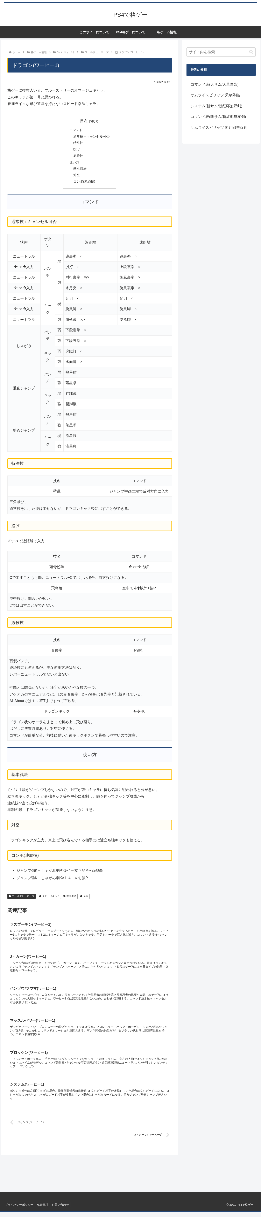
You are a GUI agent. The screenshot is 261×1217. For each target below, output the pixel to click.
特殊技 (78, 143)
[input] (221, 52)
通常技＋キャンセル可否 (91, 137)
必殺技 (78, 157)
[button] (251, 52)
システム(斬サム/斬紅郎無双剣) (216, 106)
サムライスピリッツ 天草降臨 (215, 95)
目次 (83, 121)
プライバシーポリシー (19, 1209)
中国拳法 (70, 898)
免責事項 (44, 1209)
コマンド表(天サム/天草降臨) (215, 84)
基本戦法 (79, 170)
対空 (76, 177)
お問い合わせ (62, 1209)
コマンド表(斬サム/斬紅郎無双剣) (218, 117)
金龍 (84, 898)
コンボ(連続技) (84, 183)
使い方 (74, 163)
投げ (76, 150)
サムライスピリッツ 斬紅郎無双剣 (219, 127)
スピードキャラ (49, 898)
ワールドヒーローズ (21, 898)
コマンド (76, 130)
